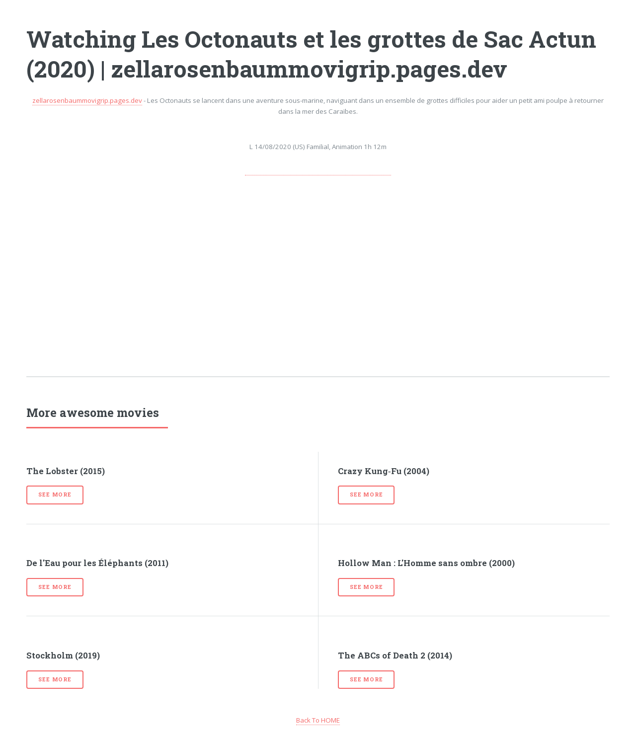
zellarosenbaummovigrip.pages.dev (87, 100)
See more (54, 494)
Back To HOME (318, 720)
